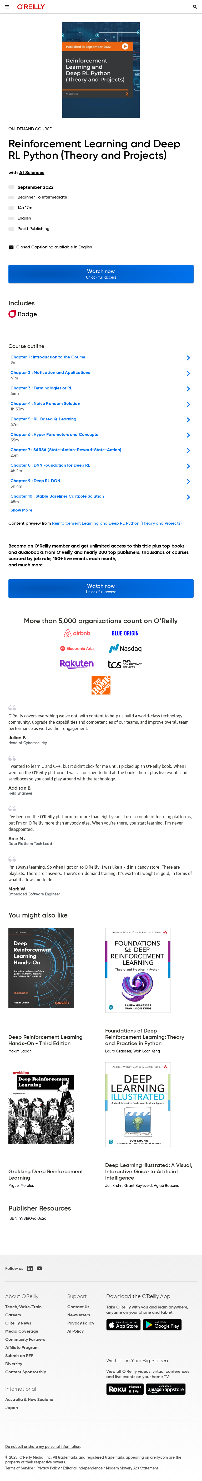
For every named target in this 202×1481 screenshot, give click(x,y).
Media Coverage (21, 1331)
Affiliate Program (22, 1347)
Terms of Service (19, 1468)
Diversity (13, 1364)
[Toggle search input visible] (195, 7)
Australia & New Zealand (29, 1399)
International (20, 1389)
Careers (13, 1315)
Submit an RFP (19, 1355)
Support (77, 1296)
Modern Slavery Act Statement (132, 1468)
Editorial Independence (83, 1468)
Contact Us (78, 1307)
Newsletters (78, 1315)
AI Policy (75, 1331)
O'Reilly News (18, 1323)
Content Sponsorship (25, 1372)
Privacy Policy (80, 1323)
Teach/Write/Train (23, 1307)
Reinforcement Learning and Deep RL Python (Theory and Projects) (116, 523)
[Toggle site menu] (7, 7)
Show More (21, 510)
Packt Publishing (33, 228)
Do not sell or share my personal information (42, 1446)
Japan (11, 1407)
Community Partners (25, 1339)
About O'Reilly (21, 1296)
